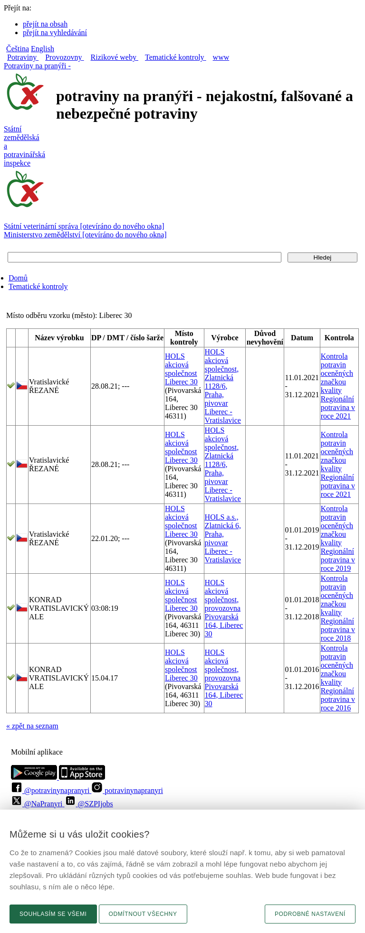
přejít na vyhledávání (55, 32)
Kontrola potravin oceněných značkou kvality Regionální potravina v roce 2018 (338, 608)
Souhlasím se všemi (53, 914)
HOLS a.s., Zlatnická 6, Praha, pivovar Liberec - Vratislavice (223, 538)
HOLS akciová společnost (181, 364)
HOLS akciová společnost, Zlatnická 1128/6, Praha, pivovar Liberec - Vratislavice (223, 386)
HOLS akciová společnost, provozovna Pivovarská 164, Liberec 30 (224, 608)
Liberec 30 (181, 382)
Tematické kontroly (38, 286)
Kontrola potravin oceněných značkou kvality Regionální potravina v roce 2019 (338, 538)
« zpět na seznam (32, 726)
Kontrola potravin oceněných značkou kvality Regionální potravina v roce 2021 (338, 386)
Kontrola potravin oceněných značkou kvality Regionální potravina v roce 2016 (338, 678)
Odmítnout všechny (143, 914)
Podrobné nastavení (310, 914)
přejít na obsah (45, 24)
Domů (18, 278)
